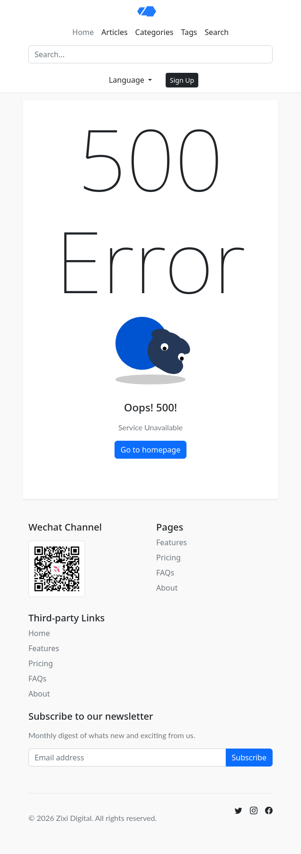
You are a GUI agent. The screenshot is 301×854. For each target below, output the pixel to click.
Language (127, 80)
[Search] (150, 54)
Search (217, 32)
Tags (189, 32)
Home (83, 32)
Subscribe (249, 757)
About (166, 588)
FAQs (165, 572)
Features (171, 542)
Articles (114, 32)
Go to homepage (150, 449)
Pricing (168, 557)
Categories (154, 32)
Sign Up (182, 80)
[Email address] (127, 758)
